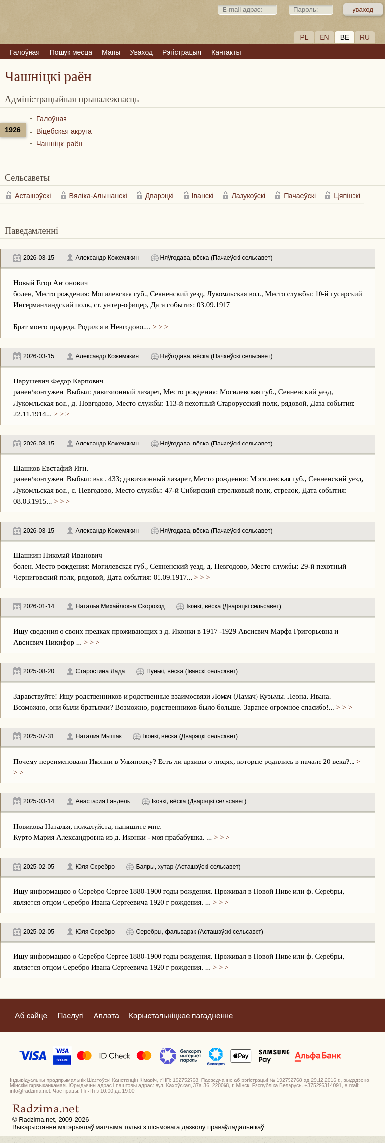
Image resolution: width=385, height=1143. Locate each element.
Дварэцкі (159, 196)
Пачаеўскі (300, 196)
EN (324, 37)
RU (365, 37)
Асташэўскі (33, 196)
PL (304, 37)
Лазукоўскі (248, 196)
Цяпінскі (347, 196)
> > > (159, 327)
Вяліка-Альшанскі (98, 196)
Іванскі (203, 196)
